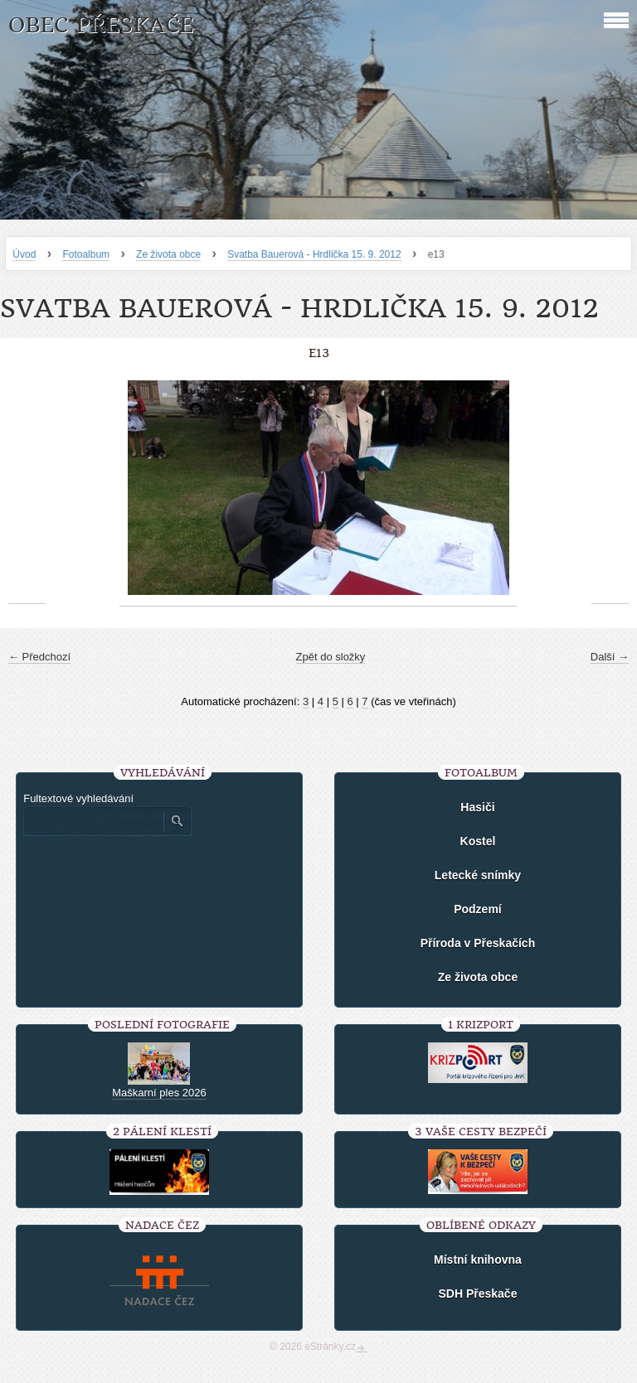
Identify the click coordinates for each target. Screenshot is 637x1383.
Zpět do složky (331, 656)
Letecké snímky (478, 875)
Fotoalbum (85, 254)
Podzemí (478, 909)
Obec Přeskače (100, 25)
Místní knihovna (478, 1259)
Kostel (478, 841)
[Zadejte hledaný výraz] (93, 821)
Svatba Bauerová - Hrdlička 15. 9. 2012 (314, 254)
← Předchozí (39, 656)
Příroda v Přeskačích (478, 943)
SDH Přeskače (477, 1293)
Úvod (24, 254)
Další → (610, 656)
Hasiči (477, 807)
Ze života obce (168, 254)
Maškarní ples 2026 (159, 1092)
